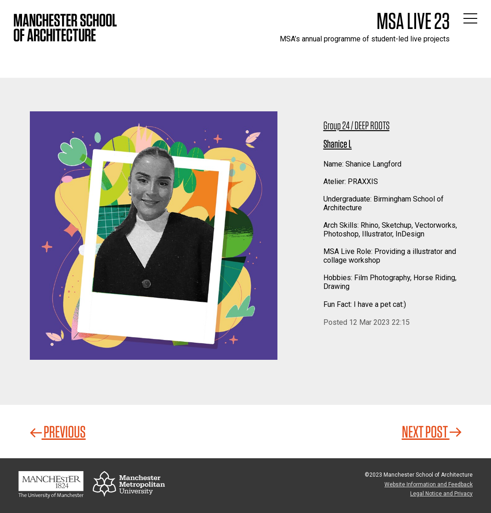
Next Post (432, 431)
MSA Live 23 (413, 21)
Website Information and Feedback (428, 484)
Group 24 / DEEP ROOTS (356, 125)
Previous (58, 431)
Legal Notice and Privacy (441, 493)
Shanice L (337, 143)
